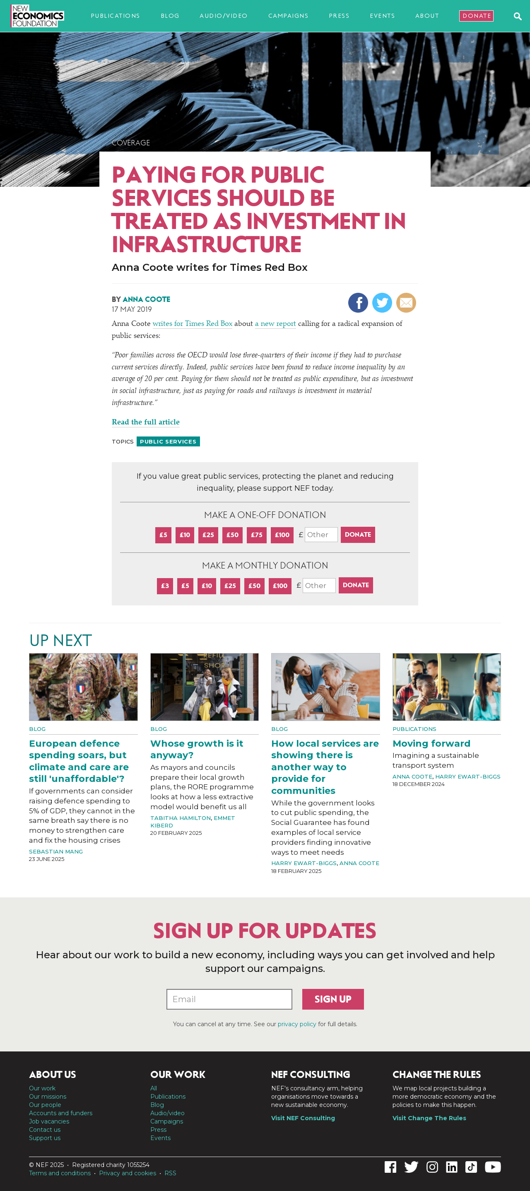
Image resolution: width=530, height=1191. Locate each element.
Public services (168, 441)
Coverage (131, 143)
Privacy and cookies (127, 1173)
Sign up (333, 999)
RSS (170, 1173)
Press (339, 15)
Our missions (47, 1096)
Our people (45, 1105)
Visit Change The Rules (429, 1118)
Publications (115, 15)
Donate (477, 15)
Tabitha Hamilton (180, 818)
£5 (163, 534)
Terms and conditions (60, 1173)
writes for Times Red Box (192, 324)
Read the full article (146, 423)
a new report (275, 324)
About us (52, 1074)
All (153, 1088)
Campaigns (288, 15)
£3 (165, 585)
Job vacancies (49, 1121)
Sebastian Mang (56, 851)
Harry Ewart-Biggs (304, 863)
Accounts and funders (60, 1113)
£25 (208, 534)
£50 (232, 534)
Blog (170, 15)
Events (382, 15)
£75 (257, 534)
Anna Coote (146, 299)
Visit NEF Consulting (303, 1118)
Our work (42, 1088)
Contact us (44, 1129)
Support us (44, 1138)
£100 (282, 534)
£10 (185, 534)
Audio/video (224, 15)
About (427, 15)
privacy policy (297, 1024)
